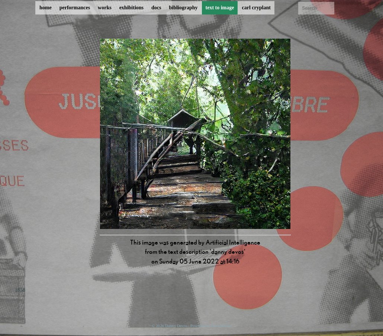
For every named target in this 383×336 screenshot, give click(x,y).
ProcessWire (221, 325)
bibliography (183, 7)
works (105, 7)
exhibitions (131, 7)
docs (156, 7)
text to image (220, 7)
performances (74, 7)
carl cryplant (256, 7)
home (45, 7)
